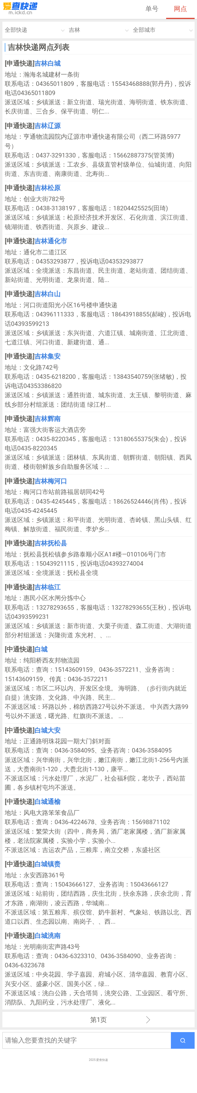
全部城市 (144, 29)
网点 (180, 8)
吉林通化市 (50, 241)
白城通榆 (47, 801)
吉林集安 (47, 356)
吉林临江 (47, 587)
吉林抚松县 (50, 543)
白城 (40, 649)
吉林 (74, 29)
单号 (151, 8)
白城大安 (47, 730)
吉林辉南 (47, 418)
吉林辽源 (47, 126)
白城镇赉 (47, 864)
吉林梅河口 (50, 481)
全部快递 (16, 29)
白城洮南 (47, 935)
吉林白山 (47, 294)
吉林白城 (47, 63)
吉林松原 (47, 188)
